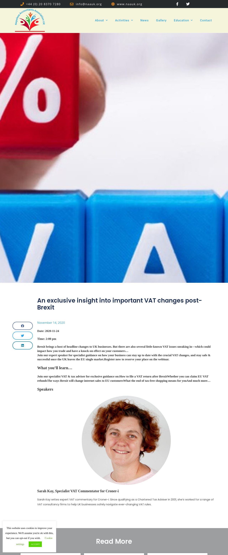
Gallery (161, 20)
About (101, 20)
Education (183, 20)
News (144, 20)
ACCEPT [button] (35, 544)
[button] (22, 326)
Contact (206, 20)
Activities (124, 20)
